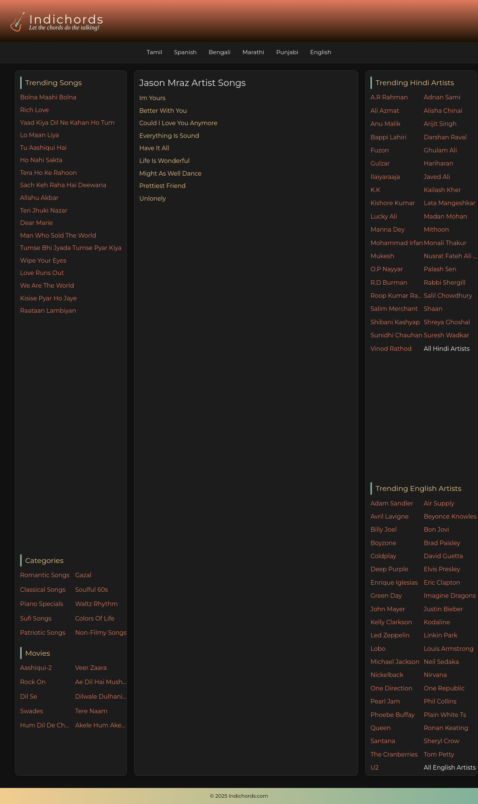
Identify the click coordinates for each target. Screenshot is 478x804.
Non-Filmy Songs (101, 632)
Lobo (377, 648)
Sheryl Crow (441, 741)
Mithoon (436, 229)
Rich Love (34, 110)
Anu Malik (385, 123)
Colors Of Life (94, 618)
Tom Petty (439, 754)
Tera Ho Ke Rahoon (48, 172)
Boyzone (383, 543)
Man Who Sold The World (58, 235)
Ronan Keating (446, 728)
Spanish (185, 52)
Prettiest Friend (162, 185)
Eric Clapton (442, 582)
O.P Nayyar (386, 269)
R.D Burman (388, 282)
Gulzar (379, 163)
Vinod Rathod (391, 348)
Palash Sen (440, 269)
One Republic (444, 688)
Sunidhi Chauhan (396, 335)
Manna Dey (387, 229)
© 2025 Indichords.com (239, 796)
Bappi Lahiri (388, 137)
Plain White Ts (445, 714)
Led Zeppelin (390, 635)
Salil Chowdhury (448, 295)
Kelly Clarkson (391, 622)
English (321, 52)
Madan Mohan (445, 216)
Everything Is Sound (169, 135)
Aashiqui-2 (36, 667)
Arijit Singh (440, 123)
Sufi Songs (36, 618)
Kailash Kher (442, 190)
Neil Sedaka (441, 661)
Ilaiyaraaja (385, 176)
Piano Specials (41, 603)
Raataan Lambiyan (48, 310)
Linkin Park (440, 635)
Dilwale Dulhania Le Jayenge (101, 696)
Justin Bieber (443, 609)
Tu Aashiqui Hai (43, 147)
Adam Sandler (391, 503)
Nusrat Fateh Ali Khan (450, 256)
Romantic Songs (44, 575)
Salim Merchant (394, 308)
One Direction (391, 688)
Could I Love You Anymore (178, 123)
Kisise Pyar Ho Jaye (48, 298)
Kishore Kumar (392, 203)
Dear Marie (36, 222)
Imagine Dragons (450, 595)
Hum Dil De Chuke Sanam (46, 725)
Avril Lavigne (389, 516)
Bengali (219, 52)
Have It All (154, 148)
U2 (374, 767)
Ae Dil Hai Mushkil (101, 682)
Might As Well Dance (170, 173)
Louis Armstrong (449, 648)
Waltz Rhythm (96, 603)
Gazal (83, 575)
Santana (382, 741)
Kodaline (437, 622)
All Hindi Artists (447, 348)
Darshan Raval (445, 137)
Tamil (154, 52)
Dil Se (28, 696)
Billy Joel (383, 529)
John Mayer (387, 609)
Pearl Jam (385, 701)
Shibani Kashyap (395, 322)
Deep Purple (389, 569)
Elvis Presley (442, 569)
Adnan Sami (442, 97)
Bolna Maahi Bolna (48, 97)
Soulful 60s (91, 589)
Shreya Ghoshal (447, 322)
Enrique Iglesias (394, 582)
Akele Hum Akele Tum (101, 725)
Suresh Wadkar (446, 335)
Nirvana (435, 674)
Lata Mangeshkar (450, 203)
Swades (31, 711)
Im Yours (152, 98)
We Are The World (47, 285)
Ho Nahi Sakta (41, 160)
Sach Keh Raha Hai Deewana (63, 185)
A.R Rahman (389, 97)
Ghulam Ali (440, 150)
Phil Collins (440, 701)
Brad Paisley (442, 543)
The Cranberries (394, 754)
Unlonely (152, 198)
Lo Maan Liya (39, 135)
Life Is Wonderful (164, 160)
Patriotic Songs (42, 632)
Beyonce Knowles (450, 516)
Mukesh (382, 256)
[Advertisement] (73, 435)
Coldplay (383, 556)
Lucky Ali (383, 216)
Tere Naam (91, 711)
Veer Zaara (91, 667)
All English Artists (450, 767)
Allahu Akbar (39, 197)
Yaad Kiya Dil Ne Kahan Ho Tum (67, 122)
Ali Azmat (384, 110)
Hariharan (438, 163)
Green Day (386, 595)
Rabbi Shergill (445, 282)
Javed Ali (437, 176)
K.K (375, 190)
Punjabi (287, 52)
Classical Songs (42, 589)
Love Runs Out (42, 272)
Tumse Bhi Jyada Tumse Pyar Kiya (71, 247)
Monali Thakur (445, 243)
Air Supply (439, 503)
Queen (380, 728)
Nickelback (386, 674)
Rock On (33, 682)
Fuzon (379, 150)
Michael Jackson (394, 661)
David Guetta (443, 556)
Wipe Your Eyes (43, 260)
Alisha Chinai (443, 110)
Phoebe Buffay (392, 714)
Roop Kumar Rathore (397, 295)
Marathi (253, 52)
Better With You (163, 110)
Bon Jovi (436, 529)
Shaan (433, 308)
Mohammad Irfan (396, 243)
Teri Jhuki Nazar (44, 210)
